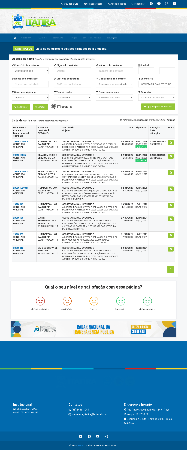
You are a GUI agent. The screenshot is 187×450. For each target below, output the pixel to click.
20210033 (18, 234)
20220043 (18, 204)
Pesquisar (20, 107)
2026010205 (19, 155)
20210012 (18, 248)
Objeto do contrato (65, 65)
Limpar (40, 107)
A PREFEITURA (26, 38)
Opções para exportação (158, 106)
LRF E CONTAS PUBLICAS (92, 38)
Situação (144, 92)
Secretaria (145, 78)
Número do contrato (109, 65)
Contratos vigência (24, 92)
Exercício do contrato (25, 65)
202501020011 (20, 187)
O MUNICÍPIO (43, 38)
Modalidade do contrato (111, 78)
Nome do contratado (25, 78)
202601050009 (20, 141)
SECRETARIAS (58, 38)
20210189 (18, 217)
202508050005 (20, 171)
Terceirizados (63, 92)
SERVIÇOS (74, 38)
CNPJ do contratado (66, 78)
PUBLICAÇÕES (112, 38)
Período (144, 65)
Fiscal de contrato (107, 92)
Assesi (81, 445)
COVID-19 (66, 107)
